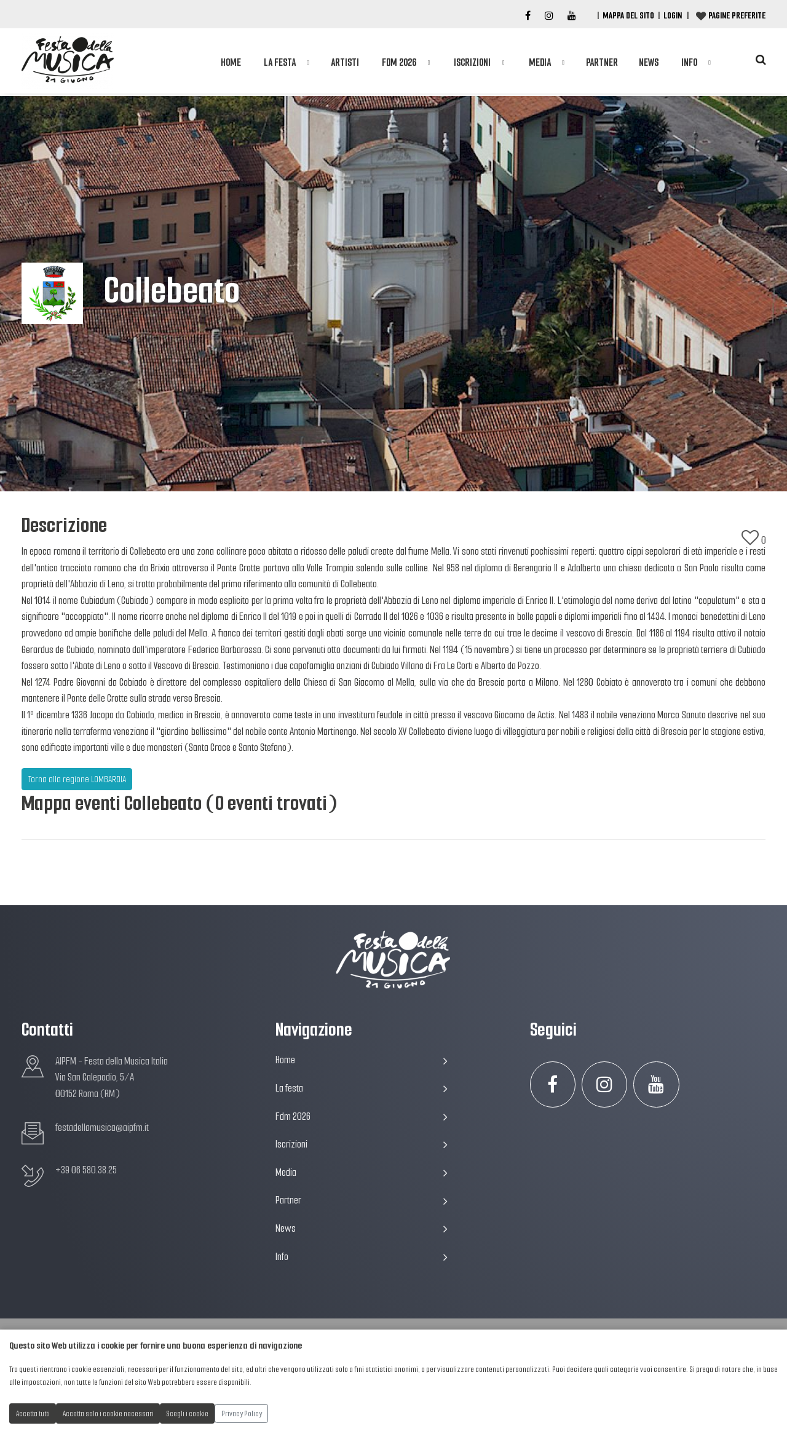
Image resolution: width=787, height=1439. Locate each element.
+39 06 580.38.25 (86, 1170)
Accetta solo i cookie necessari (108, 1413)
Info (689, 62)
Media (540, 62)
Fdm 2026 (399, 62)
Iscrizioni (472, 62)
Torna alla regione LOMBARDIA (77, 779)
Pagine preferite (736, 15)
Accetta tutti (33, 1413)
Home (231, 62)
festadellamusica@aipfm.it (102, 1127)
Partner (602, 62)
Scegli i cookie (187, 1413)
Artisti (345, 62)
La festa (280, 62)
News (648, 62)
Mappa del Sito (628, 15)
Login (672, 15)
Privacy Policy (241, 1413)
